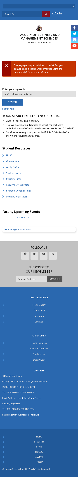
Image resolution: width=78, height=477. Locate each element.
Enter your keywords (13, 89)
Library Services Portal (18, 184)
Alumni (39, 457)
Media (40, 462)
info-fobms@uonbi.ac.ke (29, 398)
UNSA (9, 155)
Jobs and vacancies (39, 348)
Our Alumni (39, 310)
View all (22, 217)
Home (39, 437)
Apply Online (12, 167)
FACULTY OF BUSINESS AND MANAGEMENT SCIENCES (39, 36)
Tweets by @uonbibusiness (17, 229)
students (39, 316)
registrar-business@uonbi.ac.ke (23, 414)
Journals (39, 321)
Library (39, 452)
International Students (18, 196)
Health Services (39, 342)
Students (39, 442)
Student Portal (13, 173)
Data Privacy (39, 359)
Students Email (13, 178)
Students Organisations (18, 190)
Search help (8, 108)
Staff (39, 447)
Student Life (39, 354)
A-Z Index (57, 13)
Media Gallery (39, 304)
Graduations (12, 161)
